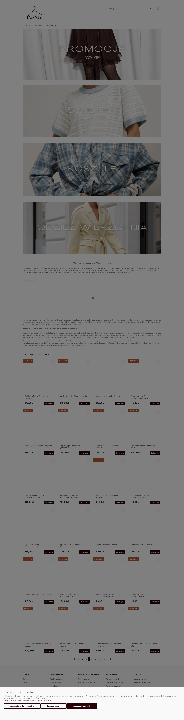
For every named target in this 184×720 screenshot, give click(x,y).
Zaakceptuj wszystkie (82, 706)
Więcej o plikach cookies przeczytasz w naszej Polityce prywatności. (27, 700)
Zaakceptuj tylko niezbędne (22, 706)
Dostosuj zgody (53, 706)
